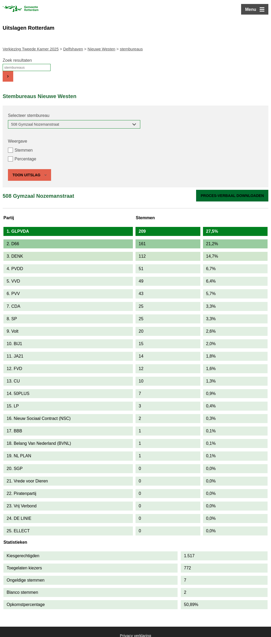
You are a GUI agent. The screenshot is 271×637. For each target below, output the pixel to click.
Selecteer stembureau (28, 115)
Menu (250, 9)
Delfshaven (73, 49)
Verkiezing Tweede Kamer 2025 (31, 49)
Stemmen (24, 150)
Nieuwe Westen (101, 49)
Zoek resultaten (17, 60)
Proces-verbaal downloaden (232, 196)
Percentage (25, 159)
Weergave (17, 141)
